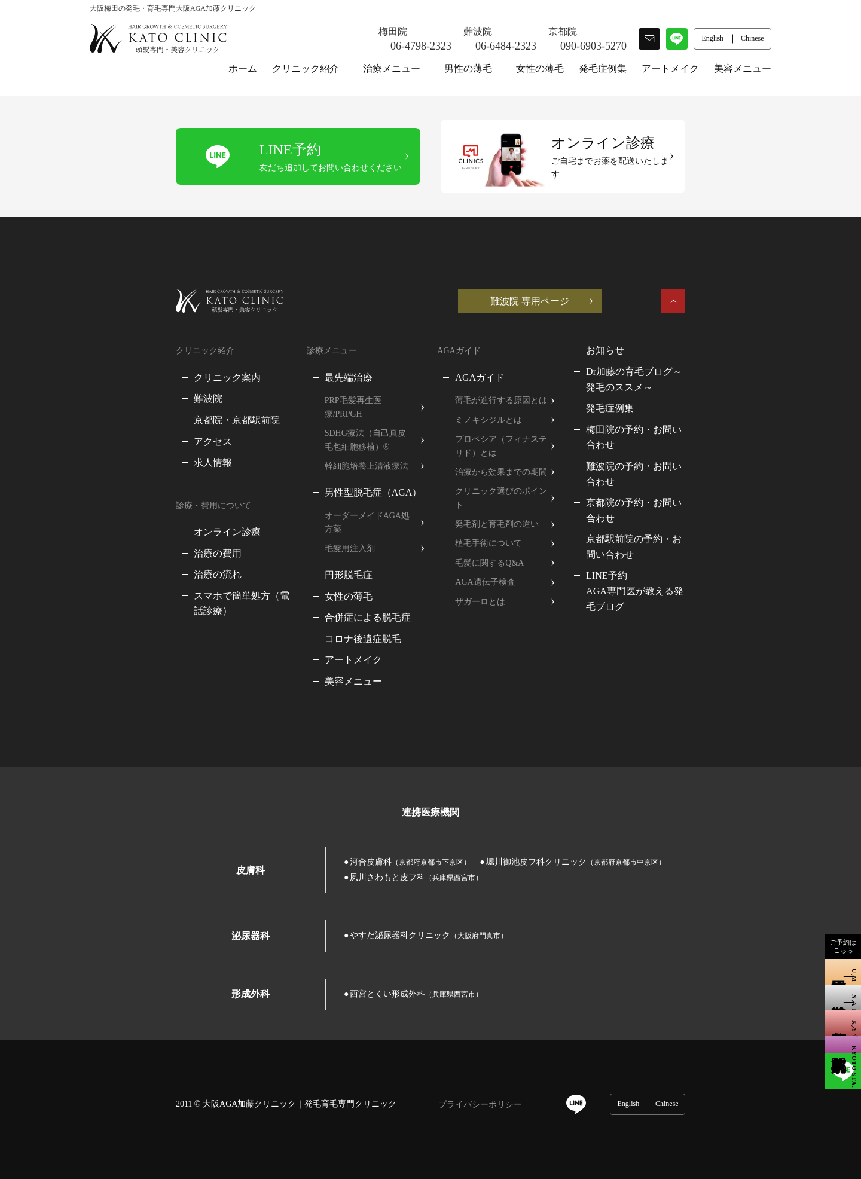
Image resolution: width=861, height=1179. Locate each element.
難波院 (122, 385)
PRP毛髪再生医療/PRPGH (330, 387)
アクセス (127, 428)
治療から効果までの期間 (503, 458)
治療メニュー (391, 68)
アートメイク (670, 68)
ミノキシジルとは (490, 406)
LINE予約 (653, 516)
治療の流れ (131, 561)
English (714, 1048)
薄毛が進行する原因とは (503, 387)
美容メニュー (742, 68)
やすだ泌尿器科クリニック (343, 880)
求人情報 (127, 449)
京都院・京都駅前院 (151, 407)
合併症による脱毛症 (326, 577)
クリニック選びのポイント (507, 478)
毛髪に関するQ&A (491, 536)
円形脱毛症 (307, 535)
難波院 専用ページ (615, 287)
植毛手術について (490, 516)
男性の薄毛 (468, 68)
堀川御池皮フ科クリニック (489, 821)
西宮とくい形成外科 (330, 938)
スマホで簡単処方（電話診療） (175, 583)
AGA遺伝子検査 (487, 555)
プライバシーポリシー (394, 1049)
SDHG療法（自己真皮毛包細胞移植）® (344, 413)
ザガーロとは (482, 574)
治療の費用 (131, 539)
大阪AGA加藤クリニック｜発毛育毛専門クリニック (213, 1048)
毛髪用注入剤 (308, 508)
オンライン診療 (141, 519)
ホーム (242, 68)
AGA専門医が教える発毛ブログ (700, 532)
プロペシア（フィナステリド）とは (520, 432)
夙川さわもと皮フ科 (660, 821)
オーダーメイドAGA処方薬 (333, 488)
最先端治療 (307, 364)
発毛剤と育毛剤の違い (499, 497)
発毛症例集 (603, 68)
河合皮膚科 (324, 821)
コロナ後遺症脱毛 (321, 599)
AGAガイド (482, 364)
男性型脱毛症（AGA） (331, 466)
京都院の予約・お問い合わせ (695, 459)
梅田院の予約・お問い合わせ (695, 416)
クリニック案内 (141, 364)
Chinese (753, 1048)
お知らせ (652, 337)
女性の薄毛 (540, 68)
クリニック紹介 (305, 68)
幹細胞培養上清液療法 (325, 439)
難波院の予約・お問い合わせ (695, 437)
